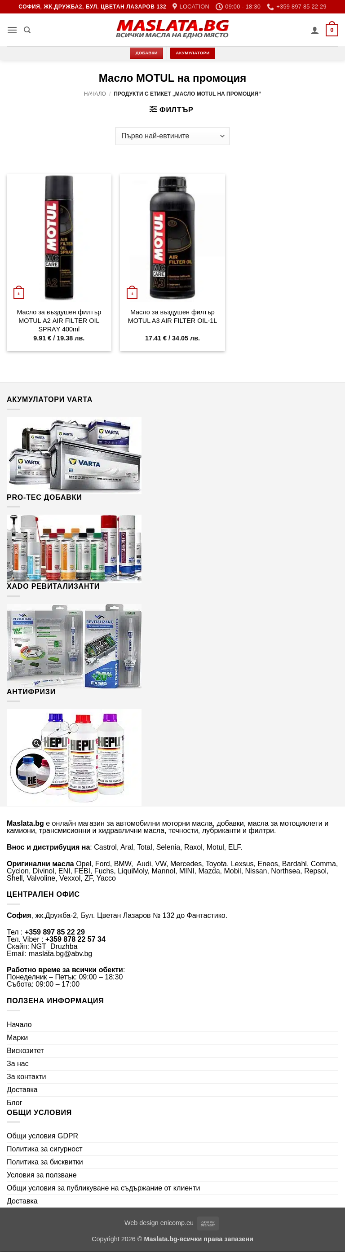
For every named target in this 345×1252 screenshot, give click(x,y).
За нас (18, 1063)
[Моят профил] (314, 30)
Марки (17, 1037)
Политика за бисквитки (45, 1162)
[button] (12, 30)
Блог (14, 1103)
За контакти (26, 1076)
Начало (95, 94)
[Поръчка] (172, 136)
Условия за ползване (42, 1175)
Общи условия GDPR (42, 1136)
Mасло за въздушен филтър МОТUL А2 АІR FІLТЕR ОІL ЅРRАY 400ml (59, 320)
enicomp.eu (177, 1222)
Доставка (22, 1089)
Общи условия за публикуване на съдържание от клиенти (103, 1188)
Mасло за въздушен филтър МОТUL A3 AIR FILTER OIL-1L (172, 316)
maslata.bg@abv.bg (60, 953)
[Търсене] (27, 30)
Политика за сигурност (45, 1149)
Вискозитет (25, 1050)
